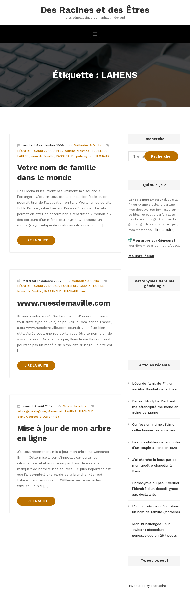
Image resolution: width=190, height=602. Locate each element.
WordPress (70, 595)
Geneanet (54, 385)
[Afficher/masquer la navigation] (95, 33)
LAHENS (22, 154)
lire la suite (163, 228)
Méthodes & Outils (85, 143)
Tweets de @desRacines (147, 561)
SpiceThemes (153, 595)
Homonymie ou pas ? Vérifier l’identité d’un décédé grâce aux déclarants (155, 469)
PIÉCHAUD (99, 154)
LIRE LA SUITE (35, 228)
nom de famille (41, 154)
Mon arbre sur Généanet (150, 238)
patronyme (82, 154)
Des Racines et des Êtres (95, 9)
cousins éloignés (74, 149)
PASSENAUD (63, 154)
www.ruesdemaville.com (58, 290)
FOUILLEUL (96, 149)
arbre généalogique (31, 385)
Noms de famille (28, 279)
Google (83, 274)
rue (81, 279)
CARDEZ (39, 149)
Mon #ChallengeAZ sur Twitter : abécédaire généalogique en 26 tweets (155, 506)
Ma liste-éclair (139, 252)
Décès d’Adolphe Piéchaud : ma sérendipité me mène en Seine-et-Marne (155, 400)
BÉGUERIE (24, 149)
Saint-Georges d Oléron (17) (37, 390)
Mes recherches (73, 380)
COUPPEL (54, 149)
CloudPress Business (116, 595)
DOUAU (52, 274)
